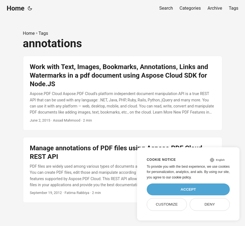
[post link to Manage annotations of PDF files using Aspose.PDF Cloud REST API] (122, 170)
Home (15, 8)
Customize (167, 204)
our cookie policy (178, 177)
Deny (210, 204)
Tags (43, 33)
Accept (188, 189)
